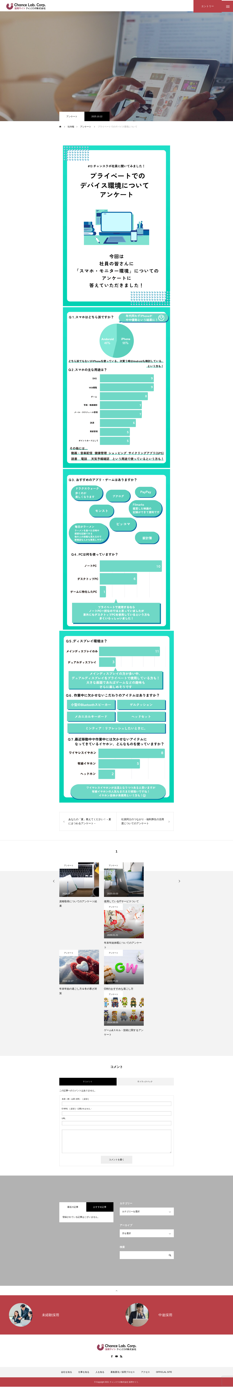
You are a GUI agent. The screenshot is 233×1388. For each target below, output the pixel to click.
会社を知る (66, 1373)
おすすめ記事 (99, 1208)
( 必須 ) (75, 1100)
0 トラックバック (145, 1083)
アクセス (145, 1373)
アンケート (71, 117)
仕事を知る (83, 1373)
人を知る (100, 1373)
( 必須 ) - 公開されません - (77, 1110)
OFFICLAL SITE (164, 1373)
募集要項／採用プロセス (123, 1373)
